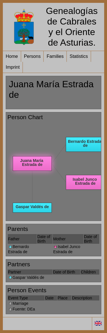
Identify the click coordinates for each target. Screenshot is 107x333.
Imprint (13, 67)
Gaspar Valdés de (26, 277)
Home (12, 56)
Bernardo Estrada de (18, 249)
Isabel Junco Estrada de (66, 249)
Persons (32, 56)
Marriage (18, 303)
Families (55, 56)
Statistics (79, 56)
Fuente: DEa (21, 309)
